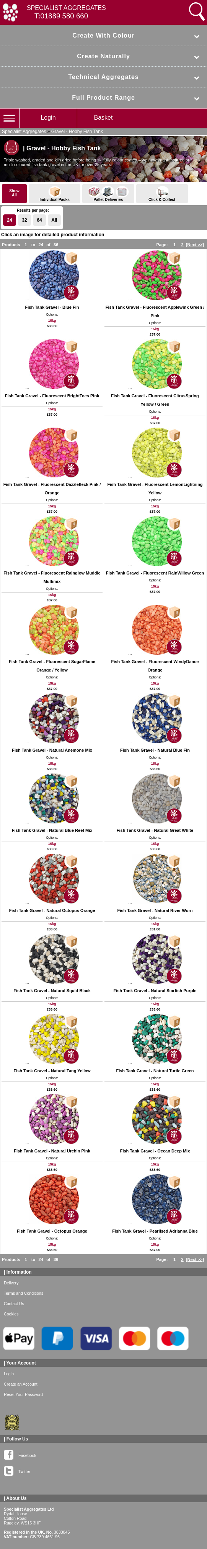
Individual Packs (54, 194)
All (54, 220)
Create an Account (20, 1384)
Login (48, 117)
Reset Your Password (23, 1394)
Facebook (20, 1454)
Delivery (11, 1283)
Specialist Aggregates (24, 131)
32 (24, 220)
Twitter (17, 1470)
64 (39, 220)
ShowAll (14, 193)
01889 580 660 (64, 16)
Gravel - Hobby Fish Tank (77, 131)
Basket (103, 117)
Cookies (11, 1314)
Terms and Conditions (23, 1293)
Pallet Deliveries (108, 194)
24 (9, 220)
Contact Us (14, 1303)
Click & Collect (162, 194)
